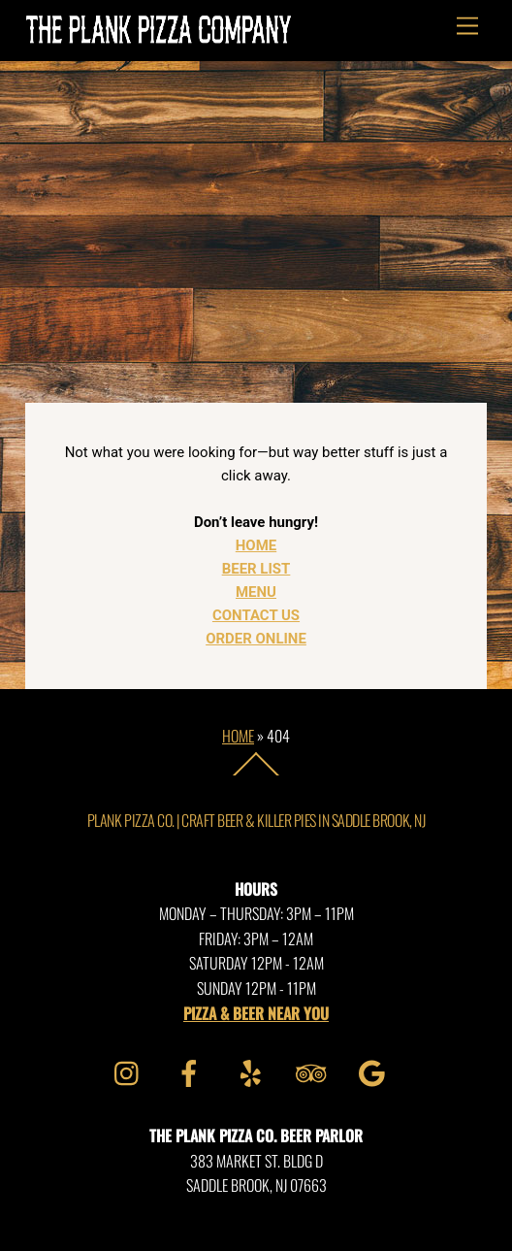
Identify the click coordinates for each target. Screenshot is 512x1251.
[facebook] (192, 1070)
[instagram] (131, 1070)
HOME (256, 545)
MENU (256, 592)
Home (238, 735)
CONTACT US (256, 615)
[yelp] (253, 1070)
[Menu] (467, 27)
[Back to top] (256, 774)
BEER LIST (256, 568)
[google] (375, 1070)
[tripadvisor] (314, 1070)
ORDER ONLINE (256, 638)
